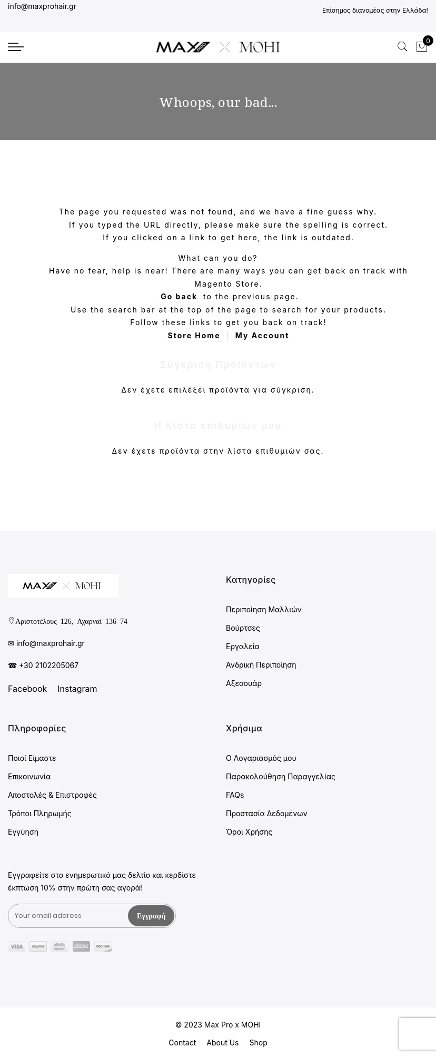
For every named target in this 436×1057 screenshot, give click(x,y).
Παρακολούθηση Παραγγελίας (280, 776)
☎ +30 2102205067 (43, 665)
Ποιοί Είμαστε (32, 757)
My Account (262, 335)
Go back (179, 296)
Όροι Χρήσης (249, 831)
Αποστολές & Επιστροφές (52, 794)
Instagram (77, 688)
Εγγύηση (23, 831)
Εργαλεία (243, 646)
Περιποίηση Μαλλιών (264, 609)
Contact (182, 1042)
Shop (258, 1042)
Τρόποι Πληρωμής (40, 813)
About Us (222, 1042)
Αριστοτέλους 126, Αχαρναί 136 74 (71, 620)
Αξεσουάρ (244, 683)
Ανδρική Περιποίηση (261, 664)
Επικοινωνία (29, 776)
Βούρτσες (243, 627)
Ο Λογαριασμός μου (261, 757)
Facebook (27, 688)
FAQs (235, 794)
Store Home (194, 335)
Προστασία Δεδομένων (267, 813)
